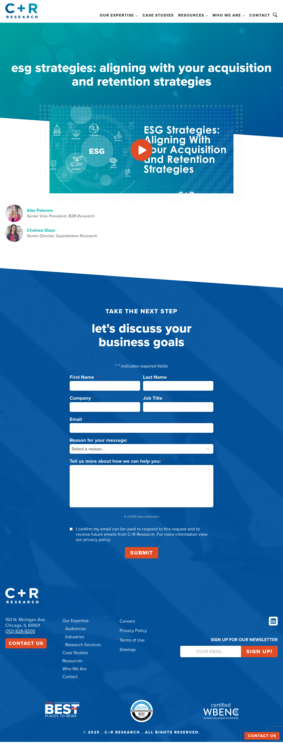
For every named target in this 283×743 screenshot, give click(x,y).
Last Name (156, 379)
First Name (83, 379)
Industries (74, 638)
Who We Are (74, 670)
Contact (259, 15)
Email (77, 421)
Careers (127, 623)
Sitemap (128, 651)
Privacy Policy (133, 632)
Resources (72, 662)
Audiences (75, 630)
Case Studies (158, 15)
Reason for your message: (100, 442)
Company (82, 400)
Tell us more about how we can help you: (117, 463)
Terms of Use (132, 641)
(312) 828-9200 (20, 632)
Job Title (154, 400)
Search (275, 15)
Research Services (83, 646)
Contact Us (26, 645)
